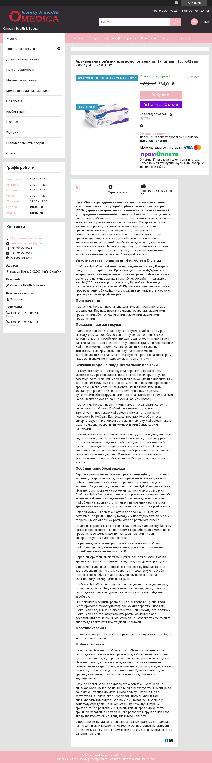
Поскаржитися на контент (105, 759)
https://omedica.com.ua (26, 238)
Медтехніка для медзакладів (28, 90)
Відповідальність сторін (25, 143)
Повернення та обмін (122, 47)
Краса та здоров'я (20, 69)
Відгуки (12, 132)
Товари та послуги (102, 38)
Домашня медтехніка (23, 59)
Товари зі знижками (175, 38)
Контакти (148, 38)
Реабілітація (15, 111)
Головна (77, 38)
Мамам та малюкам (21, 80)
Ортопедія (14, 101)
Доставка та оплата (86, 47)
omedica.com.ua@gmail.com (29, 243)
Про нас (130, 38)
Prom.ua (126, 755)
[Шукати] (175, 22)
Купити (163, 94)
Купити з (163, 104)
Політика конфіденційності (139, 759)
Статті (148, 47)
